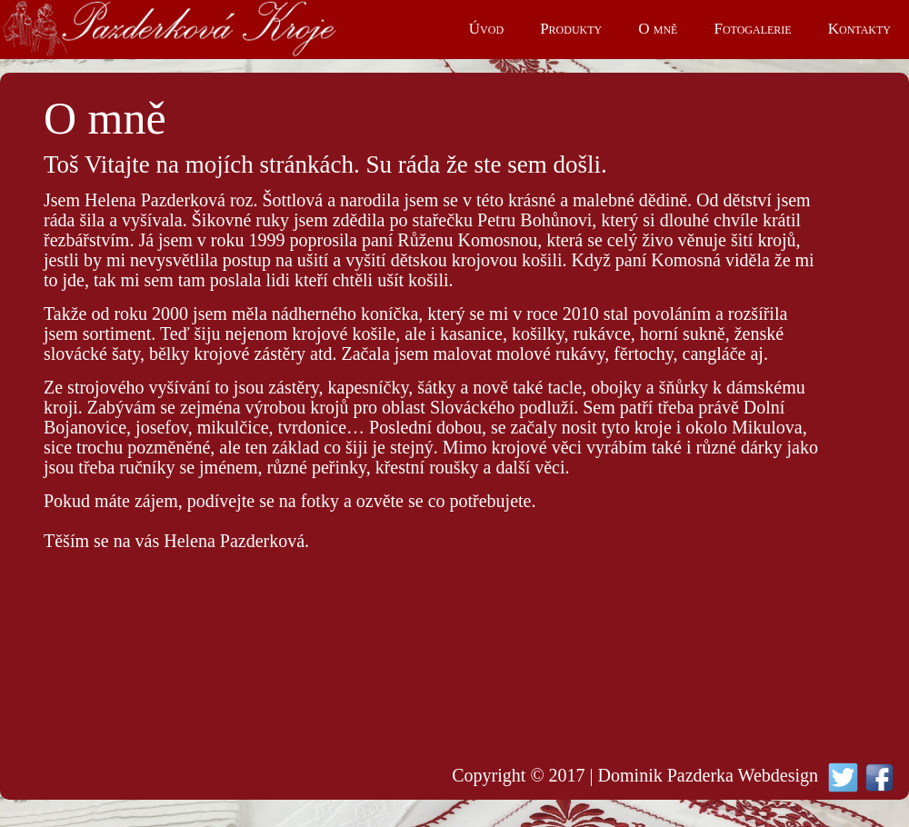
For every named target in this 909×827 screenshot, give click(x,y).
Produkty (571, 28)
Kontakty (859, 28)
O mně (657, 28)
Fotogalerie (752, 28)
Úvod (486, 28)
